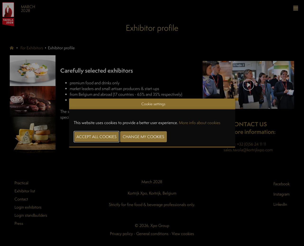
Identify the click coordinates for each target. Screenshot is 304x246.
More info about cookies (199, 122)
